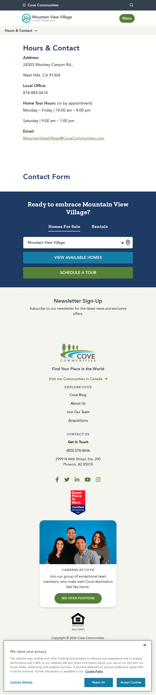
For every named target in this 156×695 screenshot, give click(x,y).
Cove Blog (78, 395)
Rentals (100, 226)
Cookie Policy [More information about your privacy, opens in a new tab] (94, 671)
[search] (132, 5)
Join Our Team (78, 412)
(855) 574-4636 (78, 450)
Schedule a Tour (78, 272)
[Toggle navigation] (127, 18)
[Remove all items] (122, 242)
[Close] (145, 645)
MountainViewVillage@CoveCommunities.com (63, 138)
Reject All (98, 682)
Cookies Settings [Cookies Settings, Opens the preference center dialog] (21, 682)
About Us (78, 403)
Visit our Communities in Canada (78, 379)
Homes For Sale (64, 226)
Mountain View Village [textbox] (46, 242)
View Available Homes (78, 257)
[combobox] (78, 243)
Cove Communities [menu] (40, 5)
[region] (78, 665)
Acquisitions (78, 420)
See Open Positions (78, 598)
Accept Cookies (130, 682)
